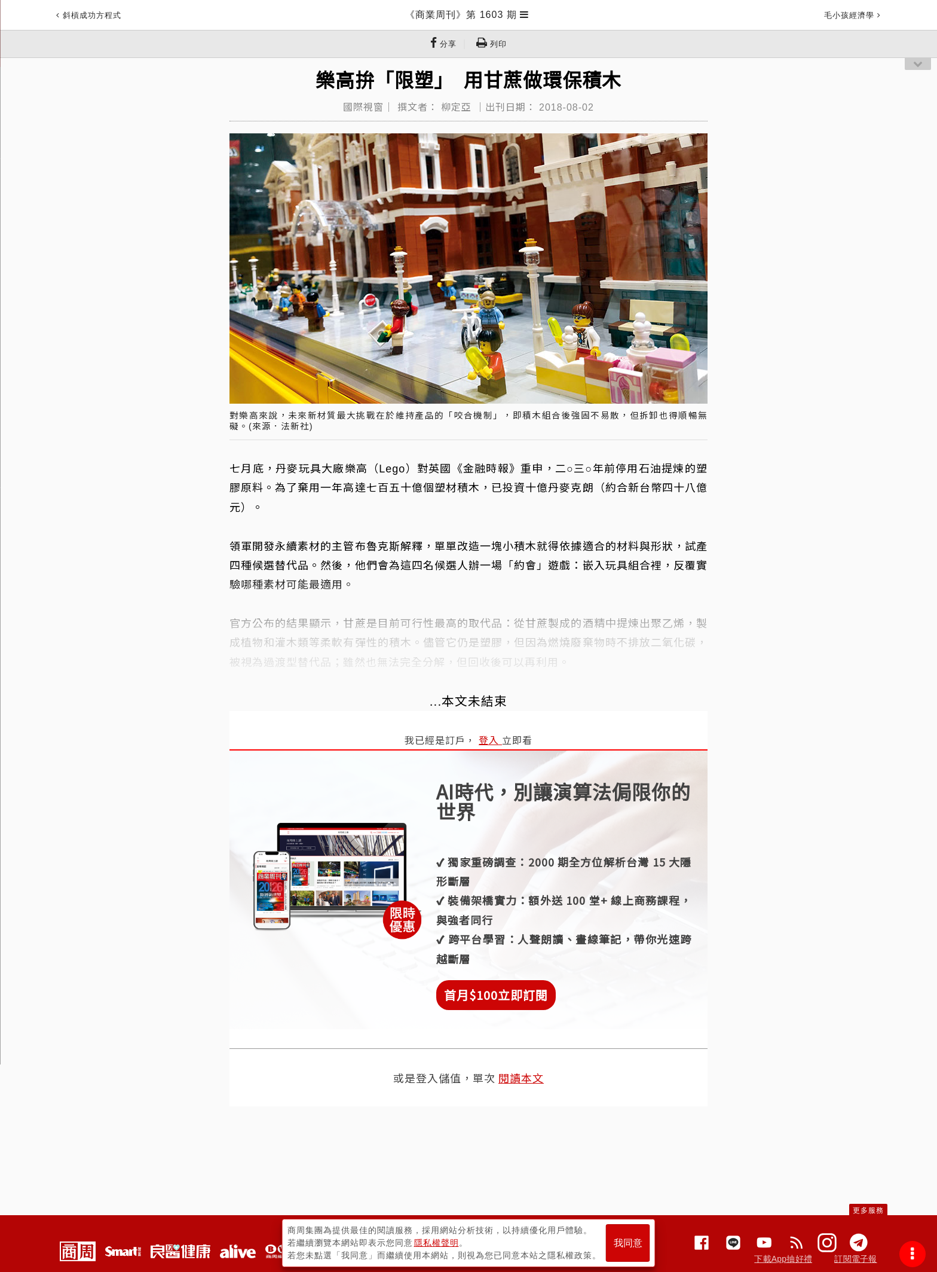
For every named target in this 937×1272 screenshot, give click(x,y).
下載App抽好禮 (783, 1259)
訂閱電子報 (855, 1259)
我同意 (628, 1243)
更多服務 (868, 1210)
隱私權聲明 (436, 1242)
